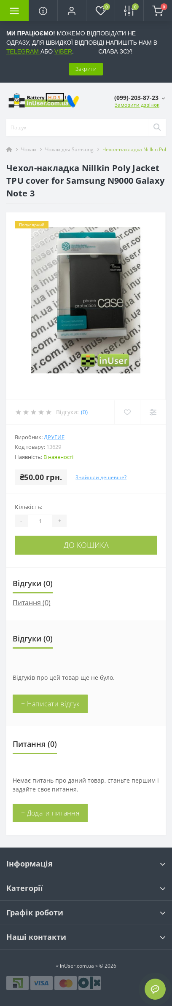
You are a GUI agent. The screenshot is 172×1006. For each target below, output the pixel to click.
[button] (71, 10)
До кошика (86, 545)
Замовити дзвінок (137, 104)
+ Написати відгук (50, 703)
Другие (54, 437)
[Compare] (153, 412)
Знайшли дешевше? (100, 477)
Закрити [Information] (86, 68)
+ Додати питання (50, 813)
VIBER (63, 51)
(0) (84, 412)
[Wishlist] (127, 412)
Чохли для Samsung (69, 149)
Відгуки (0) (33, 583)
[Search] (157, 127)
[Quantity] (40, 521)
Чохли (28, 149)
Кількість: (29, 507)
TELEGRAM (23, 51)
